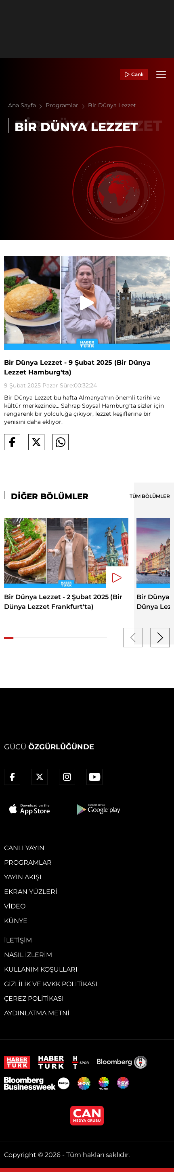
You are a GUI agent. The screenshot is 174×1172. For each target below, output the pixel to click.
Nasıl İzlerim (28, 955)
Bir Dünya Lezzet (112, 105)
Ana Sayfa (27, 105)
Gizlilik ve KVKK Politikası (51, 984)
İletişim (18, 940)
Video (14, 906)
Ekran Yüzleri (30, 891)
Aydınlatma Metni (36, 1013)
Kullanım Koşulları (41, 969)
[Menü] (161, 74)
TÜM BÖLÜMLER (150, 496)
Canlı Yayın (24, 848)
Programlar (67, 105)
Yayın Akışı (23, 877)
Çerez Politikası (34, 998)
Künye (15, 921)
